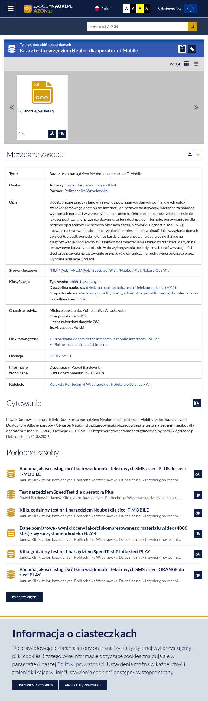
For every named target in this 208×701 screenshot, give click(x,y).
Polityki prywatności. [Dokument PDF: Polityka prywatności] (82, 664)
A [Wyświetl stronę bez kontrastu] (126, 8)
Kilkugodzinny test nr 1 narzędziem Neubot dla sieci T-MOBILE (84, 510)
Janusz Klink (106, 185)
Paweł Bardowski (80, 185)
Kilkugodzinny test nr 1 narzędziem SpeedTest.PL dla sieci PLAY (85, 551)
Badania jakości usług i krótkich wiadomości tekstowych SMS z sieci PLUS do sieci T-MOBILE (103, 471)
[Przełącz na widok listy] (196, 64)
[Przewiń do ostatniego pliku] (196, 107)
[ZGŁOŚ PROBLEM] (182, 49)
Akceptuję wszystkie (83, 685)
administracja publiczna (144, 293)
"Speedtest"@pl (104, 270)
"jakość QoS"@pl (156, 270)
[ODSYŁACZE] (192, 49)
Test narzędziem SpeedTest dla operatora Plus (67, 492)
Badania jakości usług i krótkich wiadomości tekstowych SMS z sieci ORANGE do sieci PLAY (102, 572)
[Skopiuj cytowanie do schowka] (197, 403)
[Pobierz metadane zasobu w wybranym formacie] (194, 154)
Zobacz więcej (24, 597)
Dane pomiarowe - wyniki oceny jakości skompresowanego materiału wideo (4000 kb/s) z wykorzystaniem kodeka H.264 (103, 530)
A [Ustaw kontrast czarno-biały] (133, 8)
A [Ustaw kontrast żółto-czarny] (140, 8)
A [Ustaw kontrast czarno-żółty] (146, 8)
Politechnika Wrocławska (86, 190)
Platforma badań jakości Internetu (82, 344)
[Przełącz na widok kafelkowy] (186, 64)
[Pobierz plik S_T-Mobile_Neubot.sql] (52, 134)
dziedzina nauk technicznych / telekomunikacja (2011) (131, 287)
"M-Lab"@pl (79, 270)
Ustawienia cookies (35, 685)
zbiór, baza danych (85, 281)
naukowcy (87, 293)
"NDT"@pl (58, 270)
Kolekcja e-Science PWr (131, 384)
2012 (81, 316)
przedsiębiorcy (110, 293)
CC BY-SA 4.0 (61, 355)
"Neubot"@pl (129, 270)
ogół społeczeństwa (182, 293)
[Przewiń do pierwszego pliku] (11, 107)
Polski (103, 8)
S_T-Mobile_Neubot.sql (37, 111)
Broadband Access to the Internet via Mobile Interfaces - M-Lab (107, 338)
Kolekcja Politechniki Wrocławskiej (79, 384)
